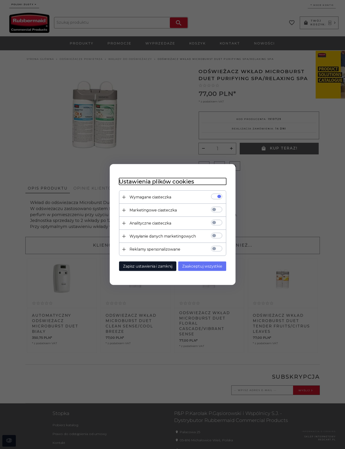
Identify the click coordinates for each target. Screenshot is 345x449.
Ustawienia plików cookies (156, 181)
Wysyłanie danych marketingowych (163, 236)
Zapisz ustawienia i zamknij (147, 266)
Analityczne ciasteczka (150, 223)
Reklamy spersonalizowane (155, 249)
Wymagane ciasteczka (150, 197)
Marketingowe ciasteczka (153, 210)
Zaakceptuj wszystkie (202, 266)
